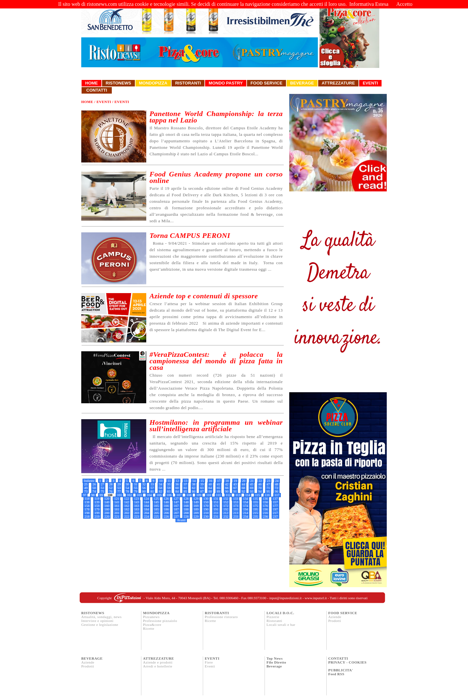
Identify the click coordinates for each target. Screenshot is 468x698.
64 (210, 488)
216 (265, 513)
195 (255, 509)
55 (135, 488)
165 (156, 506)
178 (86, 509)
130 (205, 498)
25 (85, 484)
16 (210, 481)
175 (255, 506)
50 (94, 488)
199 (97, 513)
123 (136, 498)
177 (275, 506)
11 (169, 481)
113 (238, 495)
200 (106, 513)
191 (216, 509)
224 (146, 516)
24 (277, 481)
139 (97, 502)
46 (260, 484)
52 (110, 488)
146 (166, 502)
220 (106, 516)
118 (87, 498)
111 (218, 495)
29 (119, 484)
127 (176, 498)
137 (275, 498)
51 (102, 488)
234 (245, 516)
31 (135, 484)
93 (251, 491)
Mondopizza (153, 83)
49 (85, 488)
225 (156, 516)
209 (196, 513)
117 (277, 495)
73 (85, 491)
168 (186, 506)
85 (185, 491)
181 (116, 509)
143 (136, 502)
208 (186, 513)
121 (116, 498)
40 (210, 484)
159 (97, 506)
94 (260, 491)
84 (177, 491)
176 (265, 506)
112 (228, 495)
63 (201, 488)
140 (106, 502)
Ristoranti (188, 83)
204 (146, 513)
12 (177, 481)
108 (189, 495)
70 (260, 488)
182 (126, 509)
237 (275, 516)
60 (177, 488)
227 (176, 516)
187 (176, 509)
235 (255, 516)
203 (136, 513)
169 (196, 506)
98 (93, 495)
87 (201, 491)
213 (235, 513)
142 (126, 502)
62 (193, 488)
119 (97, 498)
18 (227, 481)
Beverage (302, 83)
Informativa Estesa (368, 4)
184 (146, 509)
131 (215, 498)
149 (196, 502)
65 (218, 488)
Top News (274, 658)
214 (245, 513)
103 (139, 495)
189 (196, 509)
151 (216, 502)
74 (94, 491)
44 (243, 484)
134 (245, 498)
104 (149, 495)
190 (205, 509)
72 (276, 488)
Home (91, 83)
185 (156, 509)
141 (116, 502)
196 (265, 509)
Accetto (404, 4)
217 (275, 513)
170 (205, 506)
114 (247, 495)
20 (243, 481)
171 (216, 506)
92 (243, 491)
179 (97, 509)
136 (265, 498)
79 (135, 491)
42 (226, 484)
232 (225, 516)
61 (185, 488)
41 (218, 484)
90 (226, 491)
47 (268, 484)
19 (235, 481)
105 (159, 495)
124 (146, 498)
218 (86, 516)
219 (97, 516)
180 (106, 509)
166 (166, 506)
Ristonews (118, 83)
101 (119, 495)
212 (225, 513)
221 (116, 516)
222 (126, 516)
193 (235, 509)
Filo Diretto (276, 662)
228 (186, 516)
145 (156, 502)
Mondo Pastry (226, 83)
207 (176, 513)
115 (257, 495)
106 (169, 495)
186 (166, 509)
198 (86, 513)
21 (252, 481)
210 (205, 513)
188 (186, 509)
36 (177, 484)
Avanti (181, 520)
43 (235, 484)
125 (156, 498)
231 (216, 516)
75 (102, 491)
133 (235, 498)
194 (245, 509)
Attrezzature (338, 83)
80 (144, 491)
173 (235, 506)
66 (226, 488)
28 (110, 484)
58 (160, 488)
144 (146, 502)
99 (101, 495)
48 (276, 484)
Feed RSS (336, 674)
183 (136, 509)
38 (193, 484)
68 (243, 488)
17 (218, 481)
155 (255, 502)
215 (255, 513)
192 (225, 509)
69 (251, 488)
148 (186, 502)
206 (166, 513)
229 (196, 516)
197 (275, 509)
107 (178, 495)
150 (205, 502)
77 (119, 491)
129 (195, 498)
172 (225, 506)
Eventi (370, 83)
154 (245, 502)
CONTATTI (338, 658)
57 (152, 488)
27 (102, 484)
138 (86, 502)
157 (275, 502)
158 (86, 506)
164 (146, 506)
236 (265, 516)
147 (176, 502)
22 (260, 481)
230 (205, 516)
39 (201, 484)
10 (160, 481)
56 (144, 488)
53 (119, 488)
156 (265, 502)
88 (210, 491)
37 (185, 484)
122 (126, 498)
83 (168, 491)
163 (136, 506)
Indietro (89, 481)
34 (160, 484)
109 (198, 495)
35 (168, 484)
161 (116, 506)
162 (126, 506)
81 (152, 491)
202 (126, 513)
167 (176, 506)
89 (218, 491)
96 (276, 491)
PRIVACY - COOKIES (347, 662)
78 (127, 491)
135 (255, 498)
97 (84, 495)
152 (225, 502)
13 (185, 481)
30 (127, 484)
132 (225, 498)
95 (268, 491)
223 (136, 516)
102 (129, 495)
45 (251, 484)
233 (235, 516)
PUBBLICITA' (340, 670)
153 (235, 502)
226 (166, 516)
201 (116, 513)
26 (94, 484)
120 (106, 498)
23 (268, 481)
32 (144, 484)
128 (186, 498)
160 (106, 506)
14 (194, 481)
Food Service (266, 83)
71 (268, 488)
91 (235, 491)
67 (235, 488)
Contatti (96, 90)
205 (156, 513)
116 (267, 495)
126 (166, 498)
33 (152, 484)
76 (110, 491)
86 (193, 491)
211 (216, 513)
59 (168, 488)
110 (208, 495)
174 (245, 506)
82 (160, 491)
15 (202, 481)
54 (127, 488)
